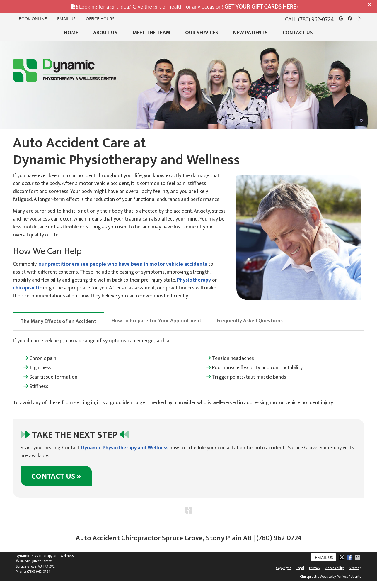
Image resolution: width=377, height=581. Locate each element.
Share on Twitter (342, 557)
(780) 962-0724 (316, 19)
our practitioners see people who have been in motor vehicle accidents (122, 264)
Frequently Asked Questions (250, 320)
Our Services (201, 32)
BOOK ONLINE (33, 18)
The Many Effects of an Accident (58, 321)
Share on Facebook (350, 557)
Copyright (283, 568)
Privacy (314, 568)
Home (71, 32)
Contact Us (298, 32)
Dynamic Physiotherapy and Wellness (124, 447)
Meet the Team (151, 32)
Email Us (66, 18)
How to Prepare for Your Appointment (157, 320)
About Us (105, 32)
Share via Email (358, 557)
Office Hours (100, 18)
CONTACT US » (56, 476)
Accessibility (334, 568)
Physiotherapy (194, 280)
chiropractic (27, 288)
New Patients (250, 32)
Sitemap (355, 568)
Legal (300, 568)
